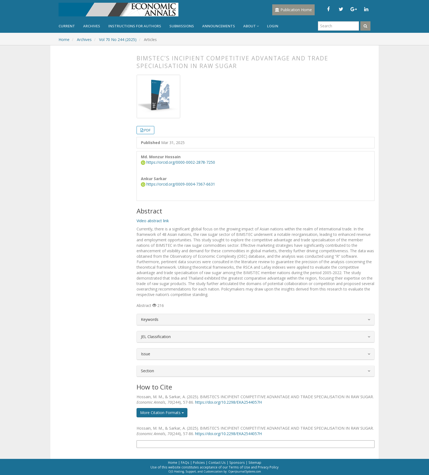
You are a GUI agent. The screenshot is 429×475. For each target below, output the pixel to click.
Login (272, 26)
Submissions (181, 26)
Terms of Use (239, 467)
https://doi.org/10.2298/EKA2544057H (228, 402)
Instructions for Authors (134, 26)
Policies (199, 462)
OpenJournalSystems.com (244, 471)
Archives (91, 26)
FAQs (185, 462)
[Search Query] (338, 26)
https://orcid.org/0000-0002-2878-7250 (178, 162)
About (251, 26)
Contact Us (217, 462)
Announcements (218, 26)
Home (64, 39)
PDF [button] (147, 130)
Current (67, 26)
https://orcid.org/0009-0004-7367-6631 (178, 184)
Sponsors (237, 462)
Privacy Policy (268, 467)
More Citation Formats (162, 412)
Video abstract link (153, 220)
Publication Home (293, 9)
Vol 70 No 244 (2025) (118, 39)
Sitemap (254, 462)
